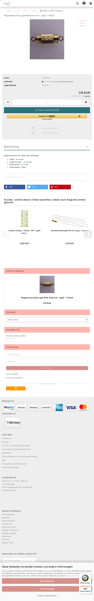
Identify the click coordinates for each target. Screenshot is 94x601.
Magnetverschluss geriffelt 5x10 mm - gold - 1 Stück (47, 297)
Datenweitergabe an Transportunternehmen (19, 456)
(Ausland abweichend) (65, 82)
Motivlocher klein (9, 527)
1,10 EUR (47, 303)
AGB (3, 460)
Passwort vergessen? (14, 378)
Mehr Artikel (11, 338)
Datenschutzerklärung (74, 576)
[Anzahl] (47, 102)
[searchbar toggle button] (77, 3)
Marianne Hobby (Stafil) (83, 23)
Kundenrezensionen (15, 177)
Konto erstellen (12, 374)
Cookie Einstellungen (10, 467)
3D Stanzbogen (8, 514)
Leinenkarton (7, 524)
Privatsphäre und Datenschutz (14, 464)
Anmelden (47, 368)
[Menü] (89, 574)
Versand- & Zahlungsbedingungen (16, 445)
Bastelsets (6, 518)
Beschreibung (11, 146)
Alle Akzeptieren (47, 581)
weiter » (26, 11)
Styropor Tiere (7, 543)
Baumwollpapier (8, 521)
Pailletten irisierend (9, 530)
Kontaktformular (8, 490)
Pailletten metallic (9, 533)
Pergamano (7, 536)
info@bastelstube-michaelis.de (20, 487)
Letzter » (34, 11)
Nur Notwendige (47, 589)
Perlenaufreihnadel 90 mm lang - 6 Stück (69, 230)
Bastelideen (6, 453)
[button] (8, 102)
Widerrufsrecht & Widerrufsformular (16, 449)
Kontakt (5, 442)
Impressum (6, 438)
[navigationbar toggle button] (90, 3)
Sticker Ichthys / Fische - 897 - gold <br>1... (24, 231)
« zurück (17, 11)
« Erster (8, 11)
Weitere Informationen (47, 595)
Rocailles (5, 539)
